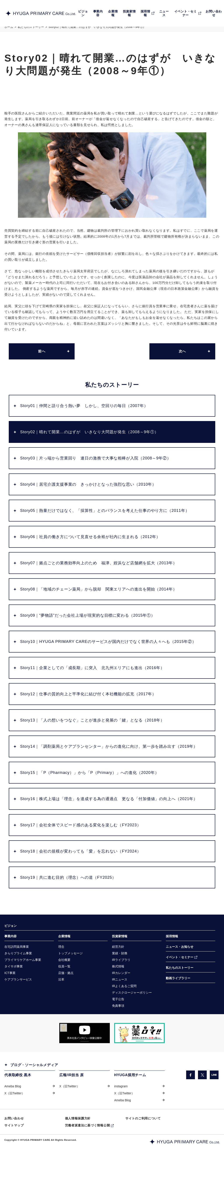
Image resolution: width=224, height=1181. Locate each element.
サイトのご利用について (143, 1136)
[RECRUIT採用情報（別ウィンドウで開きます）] (147, 13)
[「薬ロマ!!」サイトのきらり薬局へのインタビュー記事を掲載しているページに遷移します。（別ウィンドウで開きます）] (139, 1051)
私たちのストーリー (31, 31)
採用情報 (172, 951)
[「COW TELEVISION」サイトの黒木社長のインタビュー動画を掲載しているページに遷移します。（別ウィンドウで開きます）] (84, 1051)
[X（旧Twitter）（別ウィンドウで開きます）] (202, 1092)
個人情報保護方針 (78, 1136)
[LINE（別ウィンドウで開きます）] (214, 1092)
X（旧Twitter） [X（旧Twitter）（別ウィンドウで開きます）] (14, 1111)
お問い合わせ (14, 1136)
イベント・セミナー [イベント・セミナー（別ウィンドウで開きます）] (179, 973)
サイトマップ (14, 1144)
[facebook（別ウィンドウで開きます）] (190, 1092)
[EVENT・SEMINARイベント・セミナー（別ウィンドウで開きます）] (187, 13)
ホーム (8, 31)
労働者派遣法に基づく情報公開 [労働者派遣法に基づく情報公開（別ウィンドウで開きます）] (87, 1144)
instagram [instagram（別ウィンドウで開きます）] (121, 1104)
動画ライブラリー (178, 994)
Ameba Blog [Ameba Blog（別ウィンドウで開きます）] (12, 1104)
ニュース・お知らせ (179, 962)
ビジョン (10, 941)
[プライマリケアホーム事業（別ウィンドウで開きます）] (22, 976)
